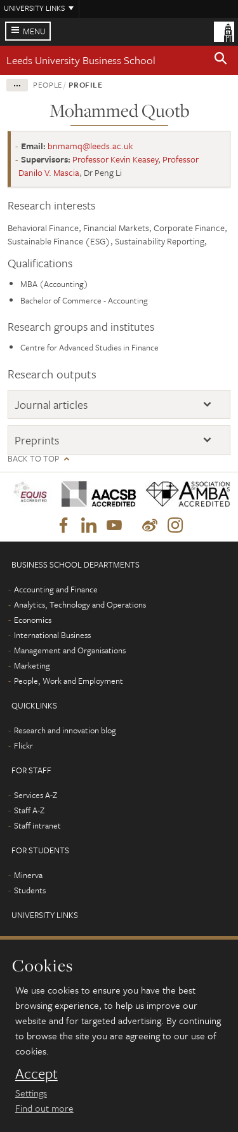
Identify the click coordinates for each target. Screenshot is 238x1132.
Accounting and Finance (56, 589)
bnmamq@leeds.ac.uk (90, 145)
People (48, 84)
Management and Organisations (70, 650)
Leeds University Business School (80, 60)
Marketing (32, 665)
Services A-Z (35, 795)
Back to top (33, 459)
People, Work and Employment (68, 680)
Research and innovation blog (65, 730)
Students (30, 890)
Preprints (37, 440)
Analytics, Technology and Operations (80, 604)
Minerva (28, 875)
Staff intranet (37, 825)
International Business (52, 635)
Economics (32, 619)
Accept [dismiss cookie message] (36, 1073)
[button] (221, 60)
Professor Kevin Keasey (115, 159)
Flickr (23, 745)
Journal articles (51, 404)
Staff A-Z (29, 810)
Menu (34, 31)
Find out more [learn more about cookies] (44, 1108)
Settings (31, 1093)
